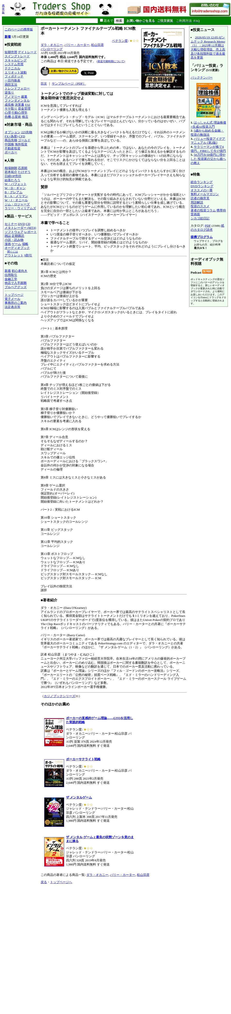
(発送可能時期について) (111, 61)
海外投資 (21, 144)
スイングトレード (17, 56)
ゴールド (24, 140)
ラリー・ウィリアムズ (20, 208)
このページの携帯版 (19, 29)
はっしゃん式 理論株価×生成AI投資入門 (208, 124)
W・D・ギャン (15, 188)
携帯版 (3, 9)
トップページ (14, 295)
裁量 (24, 96)
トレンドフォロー (17, 88)
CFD (22, 136)
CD (28, 224)
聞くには (12, 251)
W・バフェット (16, 184)
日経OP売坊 (13, 176)
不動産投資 (12, 148)
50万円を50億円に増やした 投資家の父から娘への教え (208, 158)
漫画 (8, 244)
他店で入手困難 (16, 283)
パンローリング (52, 49)
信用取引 (11, 275)
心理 (8, 112)
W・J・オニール (16, 200)
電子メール (12, 299)
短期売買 (11, 52)
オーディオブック (17, 248)
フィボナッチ (14, 76)
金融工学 (11, 279)
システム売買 (14, 64)
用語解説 (197, 202)
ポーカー (11, 152)
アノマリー (12, 96)
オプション (12, 132)
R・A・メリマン (16, 196)
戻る (44, 882)
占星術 (16, 117)
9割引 (28, 255)
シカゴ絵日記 (200, 218)
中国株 (9, 144)
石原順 (22, 168)
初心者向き (19, 271)
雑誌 (8, 236)
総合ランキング (202, 182)
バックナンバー (202, 77)
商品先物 (11, 140)
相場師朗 (11, 168)
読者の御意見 (200, 198)
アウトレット (14, 255)
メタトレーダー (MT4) (20, 228)
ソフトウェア (14, 232)
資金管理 (24, 108)
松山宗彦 (97, 45)
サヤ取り (11, 108)
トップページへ (61, 882)
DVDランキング (202, 186)
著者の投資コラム (203, 210)
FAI (27, 104)
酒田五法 (11, 84)
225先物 (26, 132)
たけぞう (24, 172)
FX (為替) (11, 136)
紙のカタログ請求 (207, 227)
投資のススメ (200, 206)
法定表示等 (12, 307)
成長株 (9, 104)
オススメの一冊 (202, 190)
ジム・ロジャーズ (17, 204)
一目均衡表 (12, 80)
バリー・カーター (76, 45)
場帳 (25, 244)
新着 (8, 36)
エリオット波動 (16, 72)
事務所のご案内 (16, 303)
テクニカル (12, 68)
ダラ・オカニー (52, 45)
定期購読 (18, 236)
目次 (44, 83)
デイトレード (27, 52)
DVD (21, 224)
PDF (208, 225)
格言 (25, 117)
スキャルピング (16, 60)
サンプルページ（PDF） (69, 83)
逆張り (9, 92)
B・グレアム (13, 192)
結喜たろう (12, 180)
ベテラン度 (120, 41)
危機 (8, 117)
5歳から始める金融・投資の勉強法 (207, 132)
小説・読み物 (14, 240)
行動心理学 (19, 112)
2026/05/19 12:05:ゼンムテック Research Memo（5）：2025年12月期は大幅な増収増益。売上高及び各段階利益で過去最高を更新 (208, 47)
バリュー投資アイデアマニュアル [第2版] (208, 141)
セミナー (11, 224)
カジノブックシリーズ (59, 696)
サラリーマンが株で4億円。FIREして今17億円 (208, 149)
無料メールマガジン (205, 194)
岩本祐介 (11, 172)
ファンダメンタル (17, 100)
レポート (30, 232)
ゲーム (16, 244)
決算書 (19, 104)
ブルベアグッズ (16, 287)
